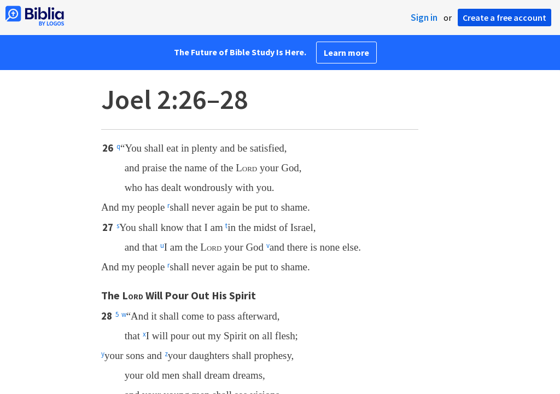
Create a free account (504, 17)
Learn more (346, 52)
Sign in (424, 17)
